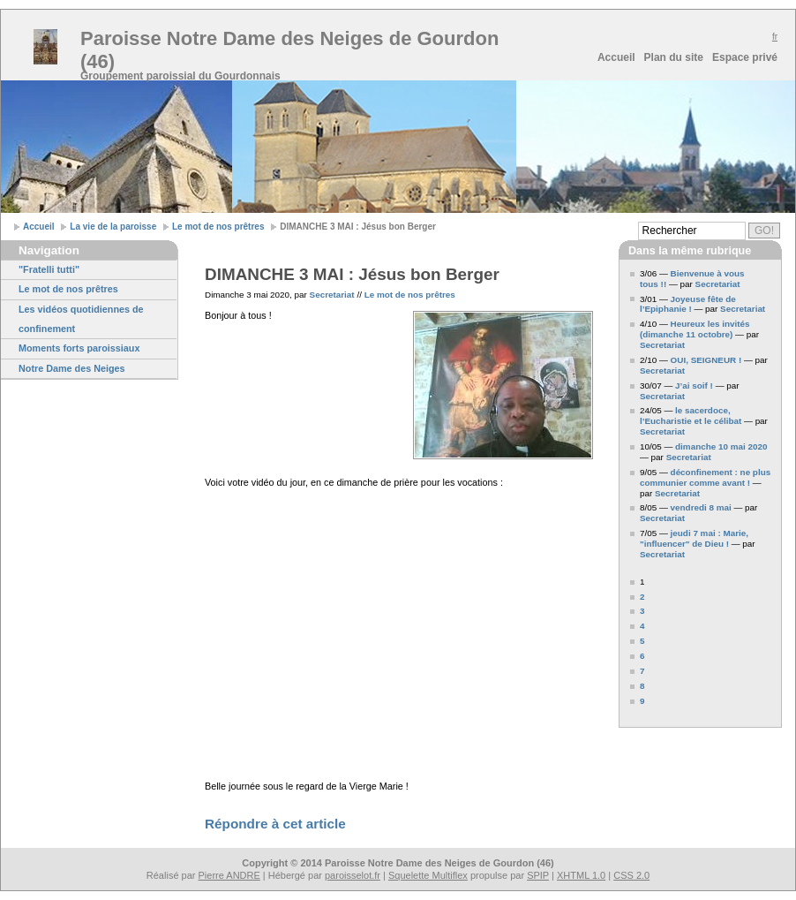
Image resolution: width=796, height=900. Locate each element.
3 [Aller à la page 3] (642, 611)
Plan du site (673, 57)
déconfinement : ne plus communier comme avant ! (705, 477)
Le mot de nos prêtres (218, 226)
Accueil (616, 57)
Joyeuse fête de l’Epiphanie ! (688, 304)
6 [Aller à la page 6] (642, 656)
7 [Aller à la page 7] (642, 671)
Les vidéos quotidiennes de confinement (81, 319)
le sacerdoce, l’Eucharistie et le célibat (690, 415)
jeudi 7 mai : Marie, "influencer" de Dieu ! (694, 538)
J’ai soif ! (694, 385)
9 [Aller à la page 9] (642, 701)
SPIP (538, 875)
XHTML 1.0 (581, 875)
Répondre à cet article (275, 823)
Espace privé (744, 57)
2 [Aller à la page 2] (642, 596)
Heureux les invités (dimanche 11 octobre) (695, 329)
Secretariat (332, 294)
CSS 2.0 (631, 875)
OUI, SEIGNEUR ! (706, 360)
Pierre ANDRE (229, 875)
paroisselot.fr (352, 875)
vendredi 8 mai (701, 507)
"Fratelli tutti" (49, 269)
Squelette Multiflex (428, 875)
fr (774, 37)
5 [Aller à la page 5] (642, 641)
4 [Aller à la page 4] (642, 626)
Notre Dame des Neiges (72, 368)
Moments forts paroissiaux (79, 348)
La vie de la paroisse (113, 226)
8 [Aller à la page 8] (642, 686)
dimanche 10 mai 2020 (721, 446)
